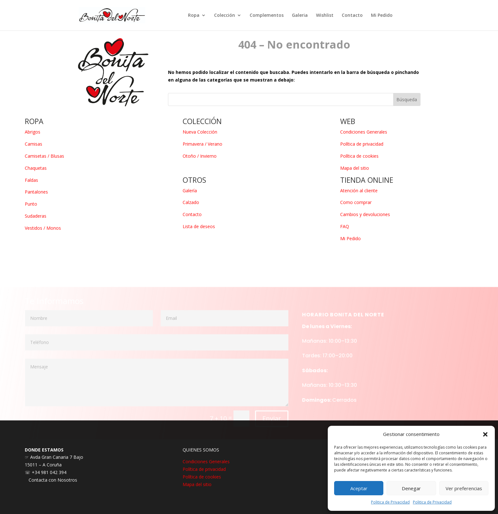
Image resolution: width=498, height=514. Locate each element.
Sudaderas (35, 216)
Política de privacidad (361, 144)
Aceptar (358, 488)
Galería (190, 191)
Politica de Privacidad (390, 502)
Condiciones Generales (363, 132)
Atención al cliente (359, 191)
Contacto (352, 15)
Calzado (191, 202)
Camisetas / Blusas (44, 156)
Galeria (300, 15)
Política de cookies (359, 156)
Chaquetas (36, 168)
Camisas (33, 144)
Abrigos (32, 132)
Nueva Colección (200, 132)
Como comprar (356, 202)
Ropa (193, 15)
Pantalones (36, 192)
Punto (31, 204)
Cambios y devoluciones (365, 214)
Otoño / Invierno (200, 156)
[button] (485, 434)
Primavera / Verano (202, 144)
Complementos (267, 15)
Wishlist (324, 15)
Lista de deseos (199, 226)
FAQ (344, 226)
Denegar (411, 488)
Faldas (31, 180)
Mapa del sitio (354, 168)
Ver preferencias (464, 488)
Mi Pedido (382, 15)
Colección (224, 15)
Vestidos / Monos (43, 228)
